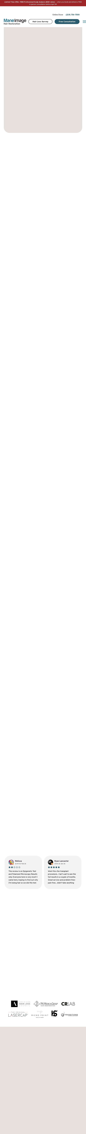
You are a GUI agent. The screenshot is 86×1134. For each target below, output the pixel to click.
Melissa (18, 861)
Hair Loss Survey (40, 21)
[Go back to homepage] (15, 21)
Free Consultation (67, 21)
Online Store (57, 15)
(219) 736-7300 (73, 15)
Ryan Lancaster (61, 861)
